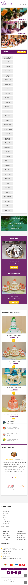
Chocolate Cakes (21, 533)
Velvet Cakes (20, 535)
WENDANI (7, 210)
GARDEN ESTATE (7, 147)
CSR (4, 515)
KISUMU (8, 133)
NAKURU (7, 97)
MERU (7, 111)
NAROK (8, 151)
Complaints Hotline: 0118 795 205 (14, 569)
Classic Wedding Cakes (14, 411)
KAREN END (7, 205)
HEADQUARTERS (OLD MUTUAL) (7, 58)
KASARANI (7, 187)
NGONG (8, 156)
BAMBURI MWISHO (7, 143)
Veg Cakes (5, 533)
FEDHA (7, 88)
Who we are (6, 511)
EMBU (7, 183)
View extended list (14, 490)
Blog (4, 519)
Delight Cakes (6, 535)
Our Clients (5, 513)
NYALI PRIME (8, 174)
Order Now (22, 20)
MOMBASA (7, 102)
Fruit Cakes (5, 539)
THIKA (7, 61)
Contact (5, 517)
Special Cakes (6, 537)
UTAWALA (7, 160)
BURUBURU (7, 66)
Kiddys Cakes (20, 531)
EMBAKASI (7, 70)
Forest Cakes (6, 531)
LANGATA (7, 106)
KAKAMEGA (7, 165)
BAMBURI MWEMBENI (7, 139)
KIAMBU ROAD (7, 124)
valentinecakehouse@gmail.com (12, 558)
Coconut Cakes (21, 537)
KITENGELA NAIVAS (7, 76)
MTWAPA (7, 169)
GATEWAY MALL (7, 84)
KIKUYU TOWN (7, 196)
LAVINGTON (7, 201)
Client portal (6, 523)
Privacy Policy (6, 521)
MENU (23, 4)
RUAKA (7, 120)
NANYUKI (7, 178)
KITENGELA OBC (7, 79)
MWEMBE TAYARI (8, 129)
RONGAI (7, 93)
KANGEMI (7, 115)
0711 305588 (11, 438)
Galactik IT (17, 575)
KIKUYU (7, 192)
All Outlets (21, 51)
